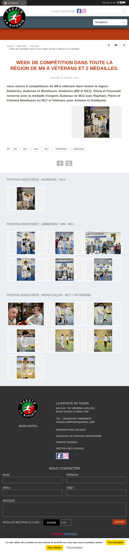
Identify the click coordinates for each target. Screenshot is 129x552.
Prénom (73, 475)
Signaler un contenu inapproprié (79, 436)
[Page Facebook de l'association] (79, 11)
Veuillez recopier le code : (23, 522)
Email (8, 487)
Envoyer (119, 521)
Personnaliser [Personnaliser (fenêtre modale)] (74, 547)
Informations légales (71, 429)
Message (10, 500)
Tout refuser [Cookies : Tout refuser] (54, 547)
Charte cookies (66, 442)
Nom (7, 475)
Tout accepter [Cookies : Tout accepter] (116, 542)
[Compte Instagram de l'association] (84, 11)
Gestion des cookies (70, 448)
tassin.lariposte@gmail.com (75, 422)
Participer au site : (113, 2)
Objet (71, 487)
